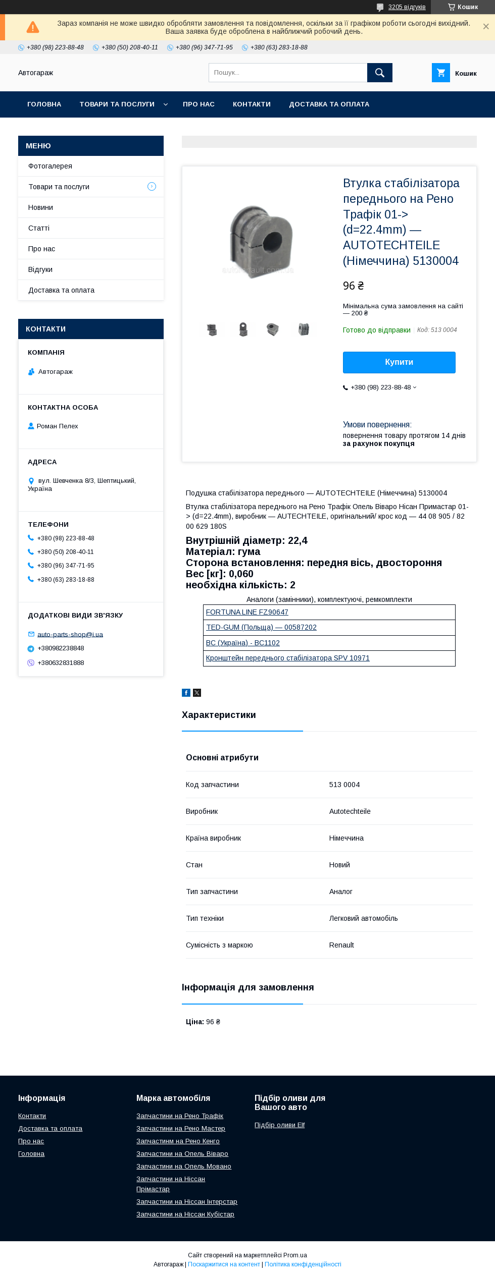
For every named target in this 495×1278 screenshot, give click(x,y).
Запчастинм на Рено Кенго (178, 1141)
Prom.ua (295, 1255)
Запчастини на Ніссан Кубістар (185, 1214)
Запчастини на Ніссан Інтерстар (186, 1201)
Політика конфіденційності (303, 1264)
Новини (40, 207)
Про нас (199, 104)
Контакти (252, 104)
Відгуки (40, 269)
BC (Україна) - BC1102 (243, 643)
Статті (38, 228)
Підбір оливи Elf (280, 1125)
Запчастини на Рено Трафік (179, 1116)
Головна (44, 104)
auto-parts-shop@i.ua (70, 634)
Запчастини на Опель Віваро (182, 1153)
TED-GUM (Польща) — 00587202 (261, 627)
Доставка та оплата (329, 104)
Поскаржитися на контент (224, 1264)
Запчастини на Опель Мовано (183, 1166)
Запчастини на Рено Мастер (180, 1128)
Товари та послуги (117, 104)
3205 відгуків (407, 7)
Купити (399, 362)
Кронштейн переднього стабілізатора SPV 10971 (288, 658)
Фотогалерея (50, 166)
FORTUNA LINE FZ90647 (247, 612)
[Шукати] (379, 72)
